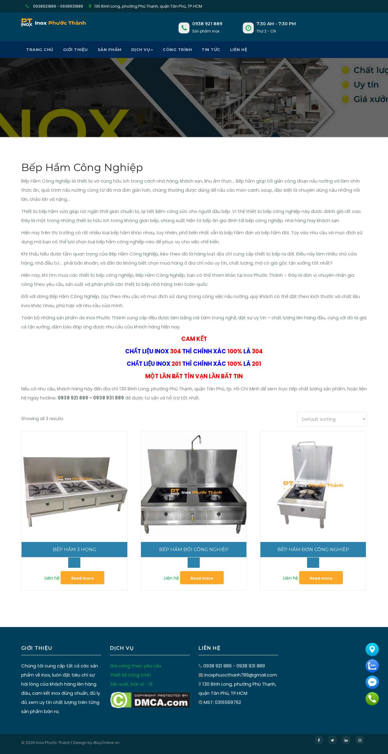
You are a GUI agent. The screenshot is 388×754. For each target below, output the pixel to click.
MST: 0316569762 (222, 702)
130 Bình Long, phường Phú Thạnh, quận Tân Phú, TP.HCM (145, 6)
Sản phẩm (110, 49)
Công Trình (177, 49)
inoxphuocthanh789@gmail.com (240, 674)
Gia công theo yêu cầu (135, 665)
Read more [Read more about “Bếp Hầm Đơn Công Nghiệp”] (321, 578)
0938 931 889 (250, 665)
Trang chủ (39, 49)
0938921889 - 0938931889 (54, 6)
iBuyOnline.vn (106, 742)
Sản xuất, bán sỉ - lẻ (131, 683)
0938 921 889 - (219, 665)
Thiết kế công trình (130, 674)
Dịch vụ (142, 49)
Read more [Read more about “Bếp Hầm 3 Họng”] (82, 578)
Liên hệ (239, 49)
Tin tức (211, 49)
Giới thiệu (75, 49)
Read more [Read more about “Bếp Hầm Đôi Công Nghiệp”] (202, 578)
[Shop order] (332, 419)
